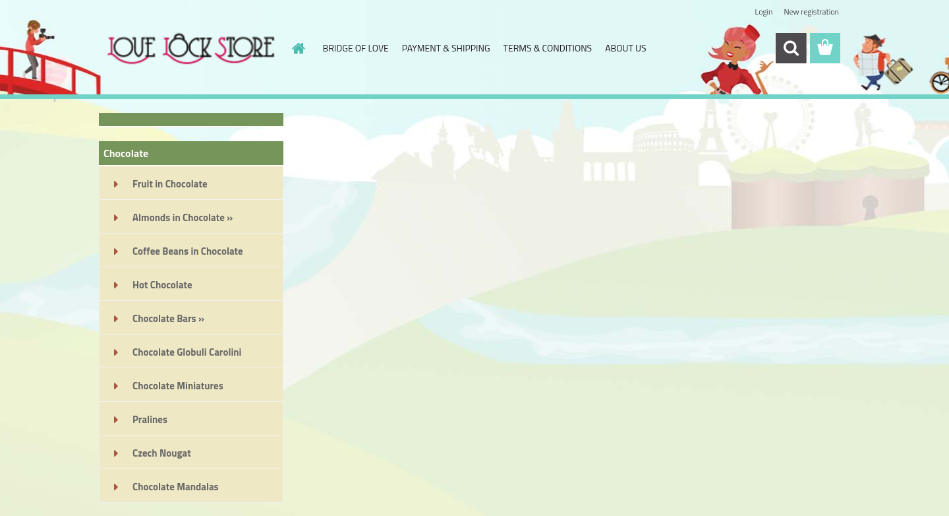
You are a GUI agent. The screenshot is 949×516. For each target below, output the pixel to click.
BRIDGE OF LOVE (356, 48)
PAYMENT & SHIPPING (446, 48)
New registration (812, 11)
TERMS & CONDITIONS (547, 48)
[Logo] (189, 49)
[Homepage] (298, 48)
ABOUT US (625, 48)
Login (763, 11)
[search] (791, 48)
